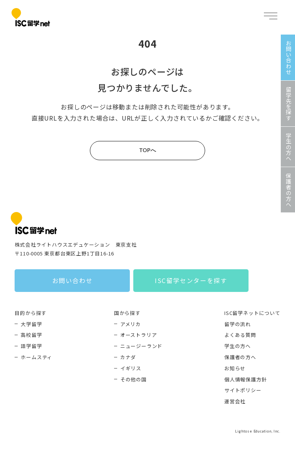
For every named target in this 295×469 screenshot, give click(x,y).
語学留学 (31, 346)
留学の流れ (237, 324)
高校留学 (31, 334)
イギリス (130, 368)
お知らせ (234, 368)
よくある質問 (240, 334)
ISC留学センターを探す (191, 280)
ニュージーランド (141, 346)
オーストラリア (138, 334)
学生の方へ (237, 346)
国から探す (127, 313)
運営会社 (234, 401)
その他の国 (133, 379)
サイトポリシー (243, 390)
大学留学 (31, 324)
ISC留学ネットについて (252, 313)
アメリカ (130, 324)
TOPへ (147, 150)
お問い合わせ (72, 280)
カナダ (128, 357)
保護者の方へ (240, 357)
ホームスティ (36, 357)
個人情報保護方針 (245, 379)
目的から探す (30, 313)
